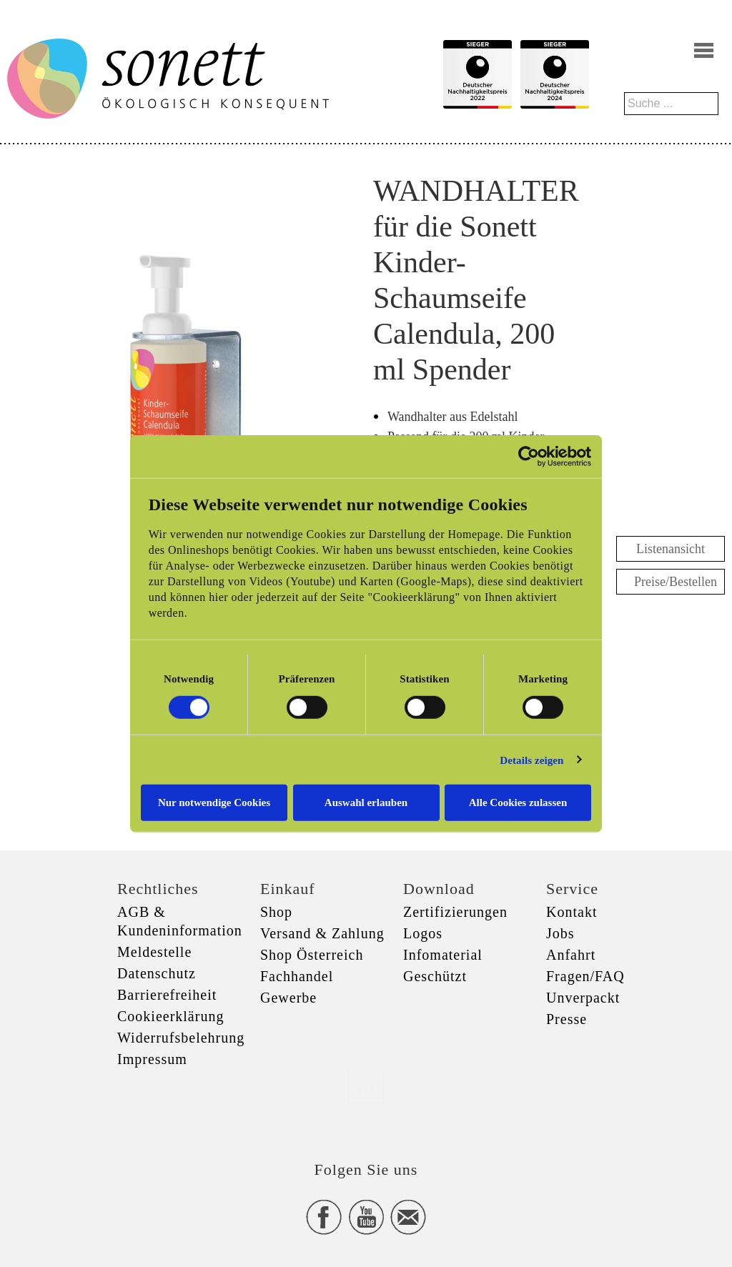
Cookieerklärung (170, 1016)
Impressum (152, 1059)
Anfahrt (570, 955)
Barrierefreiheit (167, 995)
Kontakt (571, 912)
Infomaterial (443, 955)
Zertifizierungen (455, 912)
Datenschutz (156, 973)
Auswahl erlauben (366, 802)
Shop (276, 912)
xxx (366, 1086)
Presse (566, 1019)
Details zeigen (531, 759)
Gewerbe (288, 997)
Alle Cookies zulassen (518, 802)
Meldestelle (154, 952)
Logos (422, 933)
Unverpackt (583, 997)
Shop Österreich (311, 955)
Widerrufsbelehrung (180, 1037)
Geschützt (435, 976)
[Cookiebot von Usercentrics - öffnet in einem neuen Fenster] (528, 456)
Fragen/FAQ (585, 976)
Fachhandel (296, 976)
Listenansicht (670, 549)
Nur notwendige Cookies (214, 802)
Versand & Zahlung (322, 933)
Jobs (560, 933)
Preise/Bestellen (675, 582)
